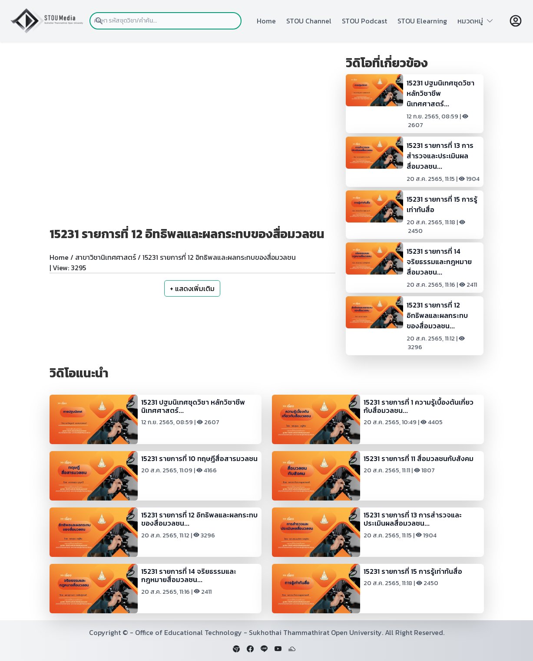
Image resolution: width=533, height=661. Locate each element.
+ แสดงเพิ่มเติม (192, 288)
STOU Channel (308, 21)
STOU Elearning (422, 21)
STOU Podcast (364, 21)
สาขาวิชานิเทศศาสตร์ (105, 257)
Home (266, 21)
